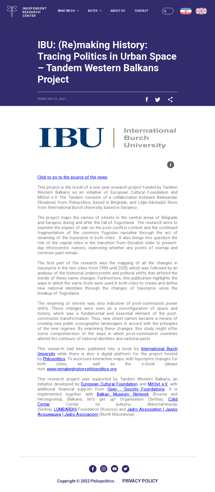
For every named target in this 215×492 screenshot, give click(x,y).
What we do (68, 10)
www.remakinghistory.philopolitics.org (81, 368)
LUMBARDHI (65, 409)
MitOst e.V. (158, 384)
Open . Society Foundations (136, 389)
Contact (141, 10)
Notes (94, 10)
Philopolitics (54, 358)
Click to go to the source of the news (73, 177)
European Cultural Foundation (109, 384)
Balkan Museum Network (123, 394)
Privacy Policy (140, 481)
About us (118, 10)
